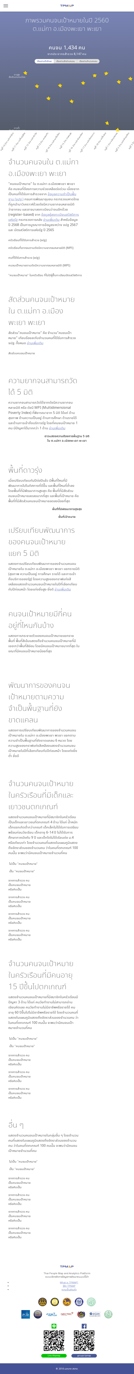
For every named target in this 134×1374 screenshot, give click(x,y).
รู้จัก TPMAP (69, 1285)
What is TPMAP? (69, 1282)
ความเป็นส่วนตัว (69, 1289)
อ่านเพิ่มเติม (51, 219)
